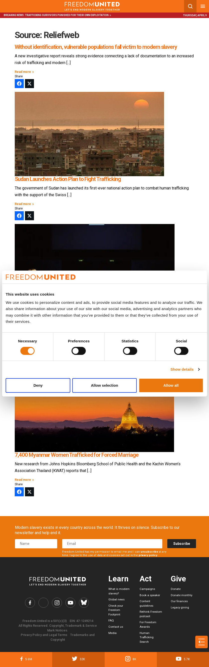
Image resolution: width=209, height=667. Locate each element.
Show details (182, 369)
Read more (25, 72)
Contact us (115, 626)
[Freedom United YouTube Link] (70, 603)
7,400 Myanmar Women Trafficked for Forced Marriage (77, 455)
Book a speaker (150, 595)
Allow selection (104, 385)
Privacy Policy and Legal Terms (44, 635)
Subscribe (181, 544)
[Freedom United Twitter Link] (43, 603)
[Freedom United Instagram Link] (57, 603)
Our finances (179, 601)
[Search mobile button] (190, 6)
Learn (118, 578)
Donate (176, 589)
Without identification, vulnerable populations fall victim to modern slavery (96, 47)
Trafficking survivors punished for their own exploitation (67, 15)
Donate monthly (181, 595)
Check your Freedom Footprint (115, 610)
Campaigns (147, 589)
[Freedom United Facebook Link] (30, 603)
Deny (38, 385)
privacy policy (148, 555)
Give (178, 578)
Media (112, 633)
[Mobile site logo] (92, 6)
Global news (116, 599)
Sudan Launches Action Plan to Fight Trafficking (68, 179)
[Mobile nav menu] (203, 6)
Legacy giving (180, 607)
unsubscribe (149, 551)
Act (146, 578)
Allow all (171, 385)
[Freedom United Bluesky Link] (84, 603)
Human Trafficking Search (147, 637)
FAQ (111, 620)
